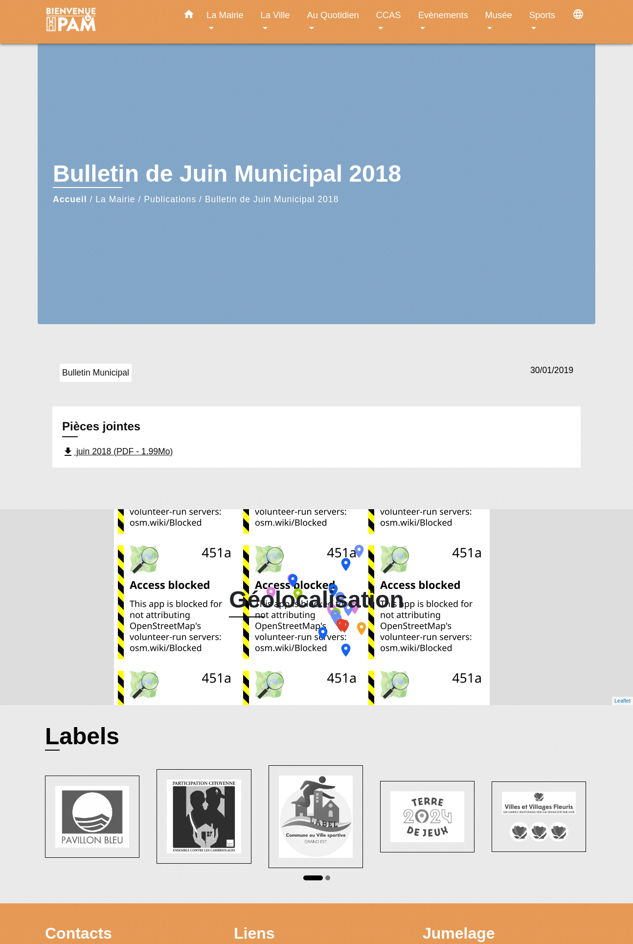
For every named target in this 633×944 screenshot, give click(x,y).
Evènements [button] (443, 15)
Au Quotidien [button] (333, 15)
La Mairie (115, 199)
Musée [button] (498, 15)
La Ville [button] (275, 15)
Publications (170, 199)
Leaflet (622, 701)
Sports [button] (542, 15)
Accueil (70, 199)
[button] (189, 16)
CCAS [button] (388, 15)
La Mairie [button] (225, 15)
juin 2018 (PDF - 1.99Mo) (117, 452)
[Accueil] (106, 21)
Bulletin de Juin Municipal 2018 (272, 199)
